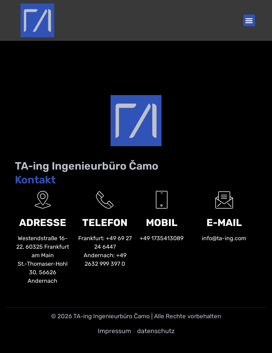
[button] (249, 20)
